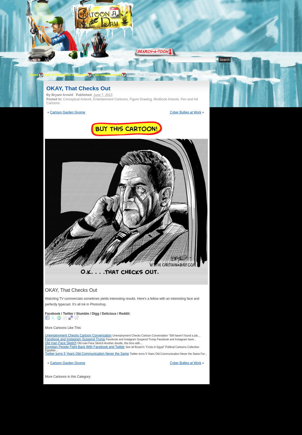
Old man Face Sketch (60, 343)
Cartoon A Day (116, 18)
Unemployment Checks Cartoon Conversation (78, 335)
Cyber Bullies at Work (185, 112)
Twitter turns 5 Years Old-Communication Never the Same (87, 354)
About (49, 60)
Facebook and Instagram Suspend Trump (75, 339)
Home (31, 60)
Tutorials (92, 60)
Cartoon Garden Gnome (67, 112)
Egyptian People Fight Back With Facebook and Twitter (85, 347)
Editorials (69, 60)
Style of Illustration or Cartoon (65, 75)
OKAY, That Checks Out (78, 88)
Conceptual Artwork (107, 75)
